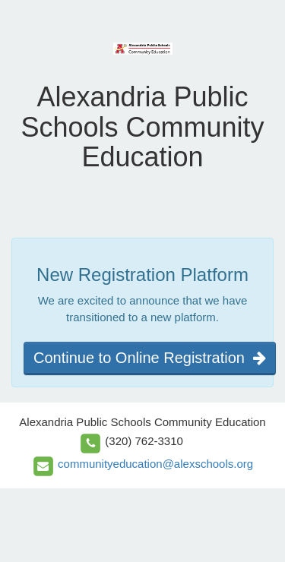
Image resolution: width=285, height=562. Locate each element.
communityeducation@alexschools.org (155, 463)
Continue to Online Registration (149, 357)
